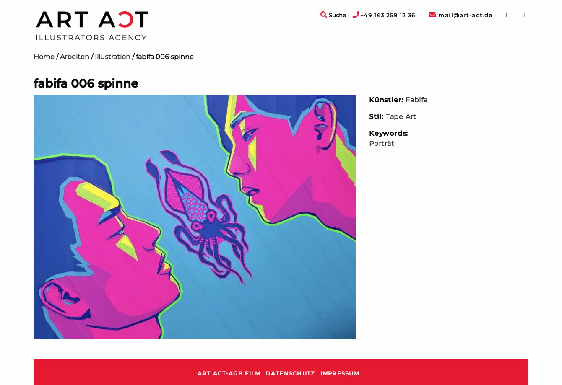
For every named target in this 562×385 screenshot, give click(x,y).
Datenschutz (290, 373)
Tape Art (401, 117)
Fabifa (417, 100)
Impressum (340, 373)
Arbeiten (74, 57)
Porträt (382, 143)
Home (44, 57)
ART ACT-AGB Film (229, 373)
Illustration (112, 57)
